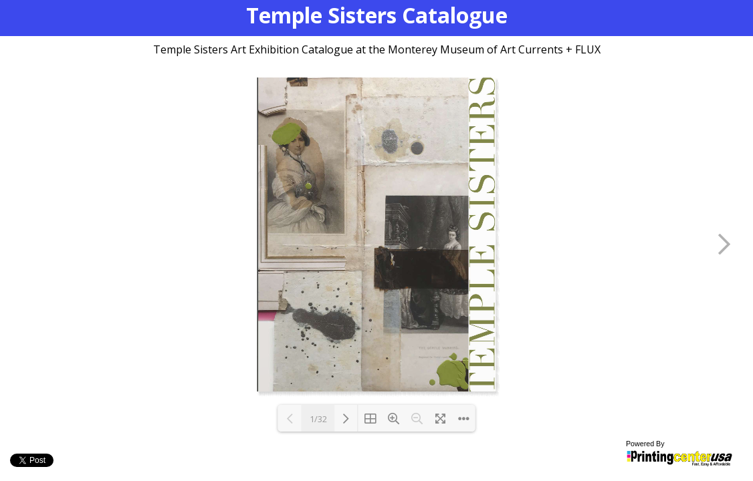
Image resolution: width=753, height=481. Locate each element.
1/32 (318, 419)
